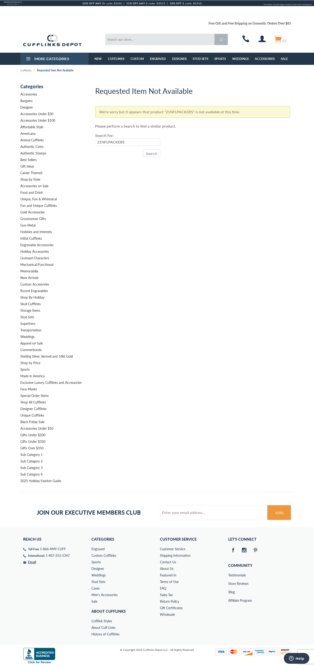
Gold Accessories (32, 212)
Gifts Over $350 (31, 448)
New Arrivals (29, 278)
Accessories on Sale (34, 186)
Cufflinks (116, 59)
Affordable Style (31, 127)
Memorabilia (29, 271)
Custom (137, 59)
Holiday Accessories (34, 251)
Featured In (168, 575)
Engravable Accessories (37, 245)
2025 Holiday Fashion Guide (40, 481)
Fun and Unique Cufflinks (38, 206)
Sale (284, 59)
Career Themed (31, 173)
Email (32, 562)
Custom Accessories (34, 284)
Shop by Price (30, 363)
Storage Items (30, 310)
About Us (166, 569)
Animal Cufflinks (32, 140)
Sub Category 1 (31, 455)
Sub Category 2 (31, 461)
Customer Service (172, 549)
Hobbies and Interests (36, 232)
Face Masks (28, 389)
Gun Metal (28, 225)
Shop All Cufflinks (33, 402)
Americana (28, 134)
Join (279, 512)
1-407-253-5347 (58, 555)
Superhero (27, 324)
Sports (220, 59)
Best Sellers (28, 160)
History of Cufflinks (105, 634)
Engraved (158, 59)
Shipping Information (175, 555)
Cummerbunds (31, 350)
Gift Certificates (171, 608)
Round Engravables (34, 291)
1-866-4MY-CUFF (53, 549)
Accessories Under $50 (36, 428)
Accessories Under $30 (36, 114)
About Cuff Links (103, 628)
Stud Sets (200, 59)
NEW (98, 59)
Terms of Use (169, 582)
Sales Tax (166, 595)
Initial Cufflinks (31, 238)
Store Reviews (231, 584)
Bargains (26, 101)
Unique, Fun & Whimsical (38, 199)
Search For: (104, 135)
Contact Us (168, 562)
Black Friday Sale (32, 422)
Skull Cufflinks (30, 304)
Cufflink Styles (101, 621)
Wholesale (167, 614)
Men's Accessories (104, 595)
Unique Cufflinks (32, 415)
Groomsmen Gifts (33, 219)
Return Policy (169, 601)
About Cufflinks (108, 611)
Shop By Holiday (32, 297)
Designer (179, 59)
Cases (95, 588)
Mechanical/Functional (36, 265)
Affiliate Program (231, 600)
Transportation (30, 330)
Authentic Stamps (33, 153)
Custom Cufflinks (103, 555)
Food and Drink (31, 192)
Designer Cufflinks (33, 409)
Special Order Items (34, 396)
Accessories (265, 59)
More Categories (47, 59)
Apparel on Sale (31, 343)
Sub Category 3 (31, 468)
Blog (231, 592)
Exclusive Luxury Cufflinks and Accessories (51, 383)
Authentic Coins (31, 147)
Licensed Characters (34, 258)
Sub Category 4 (31, 474)
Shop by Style (30, 179)
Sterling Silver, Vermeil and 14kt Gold (46, 356)
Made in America (32, 376)
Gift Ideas (27, 166)
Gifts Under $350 (32, 441)
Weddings (240, 59)
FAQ (163, 588)
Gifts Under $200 (32, 435)
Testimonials (231, 575)
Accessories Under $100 (37, 120)
